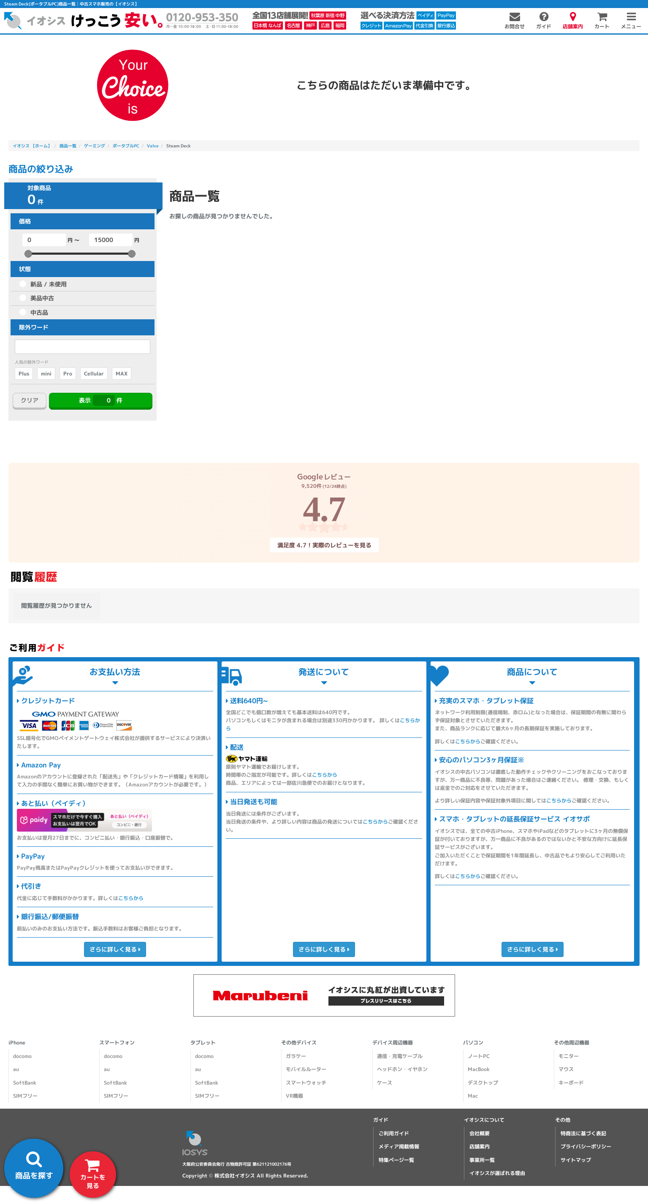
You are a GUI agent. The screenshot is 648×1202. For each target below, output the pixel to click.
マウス (566, 1069)
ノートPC (479, 1056)
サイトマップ (576, 1160)
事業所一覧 (482, 1160)
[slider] (28, 254)
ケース (384, 1082)
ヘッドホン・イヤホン (402, 1069)
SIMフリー (25, 1095)
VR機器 (294, 1095)
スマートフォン (117, 1042)
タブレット (203, 1042)
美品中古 (42, 298)
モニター (569, 1056)
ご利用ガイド (394, 1133)
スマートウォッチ (306, 1082)
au (16, 1069)
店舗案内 (479, 1146)
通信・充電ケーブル (400, 1056)
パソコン (473, 1042)
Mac (473, 1095)
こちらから (131, 898)
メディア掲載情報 (399, 1146)
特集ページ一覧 (396, 1160)
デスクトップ (483, 1082)
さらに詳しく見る (115, 949)
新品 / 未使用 (48, 284)
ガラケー (296, 1056)
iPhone (16, 1042)
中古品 (39, 312)
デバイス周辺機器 (392, 1042)
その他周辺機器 (571, 1042)
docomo (22, 1056)
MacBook (479, 1069)
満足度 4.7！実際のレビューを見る (324, 545)
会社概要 (479, 1133)
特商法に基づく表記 (583, 1133)
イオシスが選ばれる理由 (497, 1173)
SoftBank (24, 1082)
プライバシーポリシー (586, 1146)
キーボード (571, 1082)
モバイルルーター (306, 1069)
